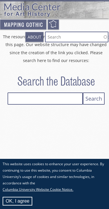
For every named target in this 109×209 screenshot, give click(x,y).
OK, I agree (17, 202)
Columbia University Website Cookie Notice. (38, 190)
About (34, 37)
